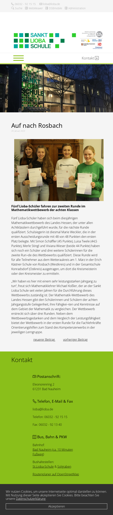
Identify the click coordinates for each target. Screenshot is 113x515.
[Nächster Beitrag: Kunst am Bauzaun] (75, 339)
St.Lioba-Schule (43, 466)
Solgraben (64, 466)
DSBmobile (53, 8)
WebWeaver (34, 8)
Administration (75, 8)
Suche (16, 8)
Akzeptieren (56, 506)
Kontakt (90, 58)
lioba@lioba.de (50, 4)
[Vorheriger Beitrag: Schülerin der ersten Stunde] (44, 339)
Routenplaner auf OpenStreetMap (56, 474)
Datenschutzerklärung (30, 499)
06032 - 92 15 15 (23, 4)
